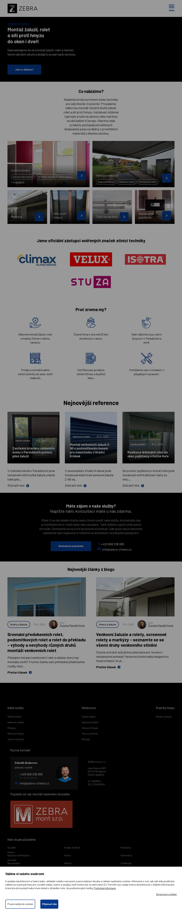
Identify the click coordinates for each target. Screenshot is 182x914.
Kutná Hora (126, 855)
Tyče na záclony (15, 739)
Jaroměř (11, 860)
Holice (67, 855)
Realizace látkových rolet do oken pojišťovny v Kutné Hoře (148, 454)
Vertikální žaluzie (46, 176)
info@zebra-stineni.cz (114, 549)
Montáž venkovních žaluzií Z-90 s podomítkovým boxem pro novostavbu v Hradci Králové (90, 450)
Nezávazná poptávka (70, 545)
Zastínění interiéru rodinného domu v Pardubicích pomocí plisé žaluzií (33, 452)
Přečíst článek (19, 672)
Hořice (10, 852)
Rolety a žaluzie (18, 624)
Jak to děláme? (24, 69)
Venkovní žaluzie (106, 181)
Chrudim (11, 847)
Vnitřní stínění (22, 440)
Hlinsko (68, 863)
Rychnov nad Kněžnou (18, 855)
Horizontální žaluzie (23, 176)
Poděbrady (126, 863)
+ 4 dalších (17, 182)
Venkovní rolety (127, 181)
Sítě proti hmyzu (15, 733)
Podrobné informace (105, 887)
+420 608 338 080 (111, 544)
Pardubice (126, 847)
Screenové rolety (148, 181)
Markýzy (11, 728)
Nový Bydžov (13, 863)
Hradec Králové (72, 847)
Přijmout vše (49, 903)
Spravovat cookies (166, 893)
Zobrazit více (18, 485)
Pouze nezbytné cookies (20, 903)
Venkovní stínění (81, 436)
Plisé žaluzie (65, 176)
